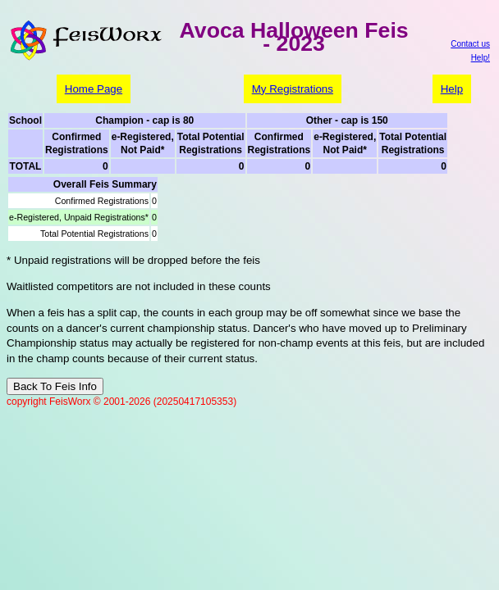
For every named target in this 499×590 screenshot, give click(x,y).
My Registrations (292, 89)
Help (452, 89)
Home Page (93, 89)
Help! (480, 57)
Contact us (470, 43)
